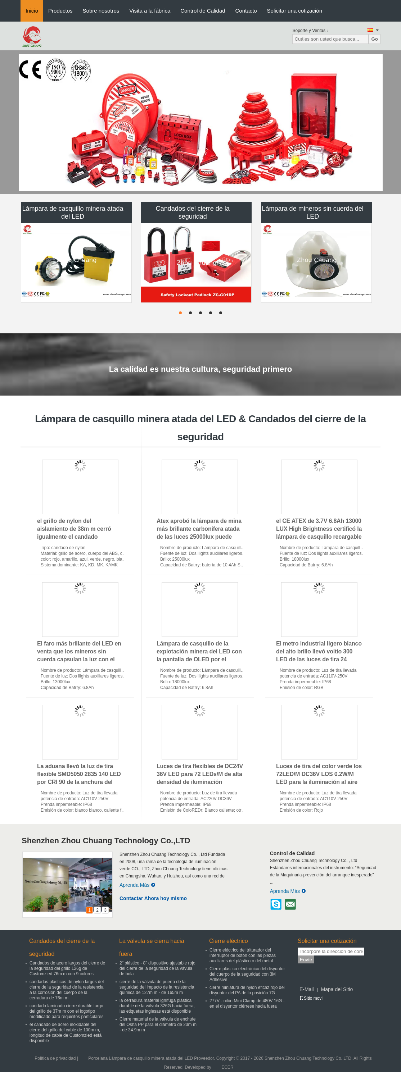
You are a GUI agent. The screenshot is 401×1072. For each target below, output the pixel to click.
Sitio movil (311, 998)
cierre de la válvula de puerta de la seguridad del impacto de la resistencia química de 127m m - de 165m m (157, 987)
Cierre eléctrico (228, 941)
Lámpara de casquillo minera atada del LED (72, 212)
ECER (227, 1067)
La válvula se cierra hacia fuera (151, 947)
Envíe (306, 959)
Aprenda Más (138, 885)
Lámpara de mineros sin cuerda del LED (313, 212)
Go (374, 39)
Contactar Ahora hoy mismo (153, 898)
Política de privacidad (55, 1058)
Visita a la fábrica (149, 11)
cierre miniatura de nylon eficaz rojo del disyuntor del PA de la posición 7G (247, 990)
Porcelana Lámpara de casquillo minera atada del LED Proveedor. (152, 1058)
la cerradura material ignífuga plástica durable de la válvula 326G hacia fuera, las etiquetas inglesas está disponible (157, 1006)
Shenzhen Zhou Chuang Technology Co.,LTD (106, 840)
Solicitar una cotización (294, 11)
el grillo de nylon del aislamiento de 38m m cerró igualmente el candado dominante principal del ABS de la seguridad (79, 537)
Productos (60, 11)
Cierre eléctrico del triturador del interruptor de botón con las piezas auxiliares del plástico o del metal (242, 955)
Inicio (32, 11)
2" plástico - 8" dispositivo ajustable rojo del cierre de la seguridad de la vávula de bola (157, 968)
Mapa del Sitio (337, 989)
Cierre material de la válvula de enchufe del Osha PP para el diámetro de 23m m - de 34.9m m (158, 1024)
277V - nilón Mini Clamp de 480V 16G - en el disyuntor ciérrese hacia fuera (247, 1003)
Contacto (246, 11)
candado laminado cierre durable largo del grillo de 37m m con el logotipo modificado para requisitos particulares (66, 1011)
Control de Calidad (202, 11)
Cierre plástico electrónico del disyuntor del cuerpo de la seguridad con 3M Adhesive (247, 974)
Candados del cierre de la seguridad (193, 212)
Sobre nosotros (101, 11)
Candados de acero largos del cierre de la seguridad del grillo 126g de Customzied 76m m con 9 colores (67, 968)
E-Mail (306, 989)
